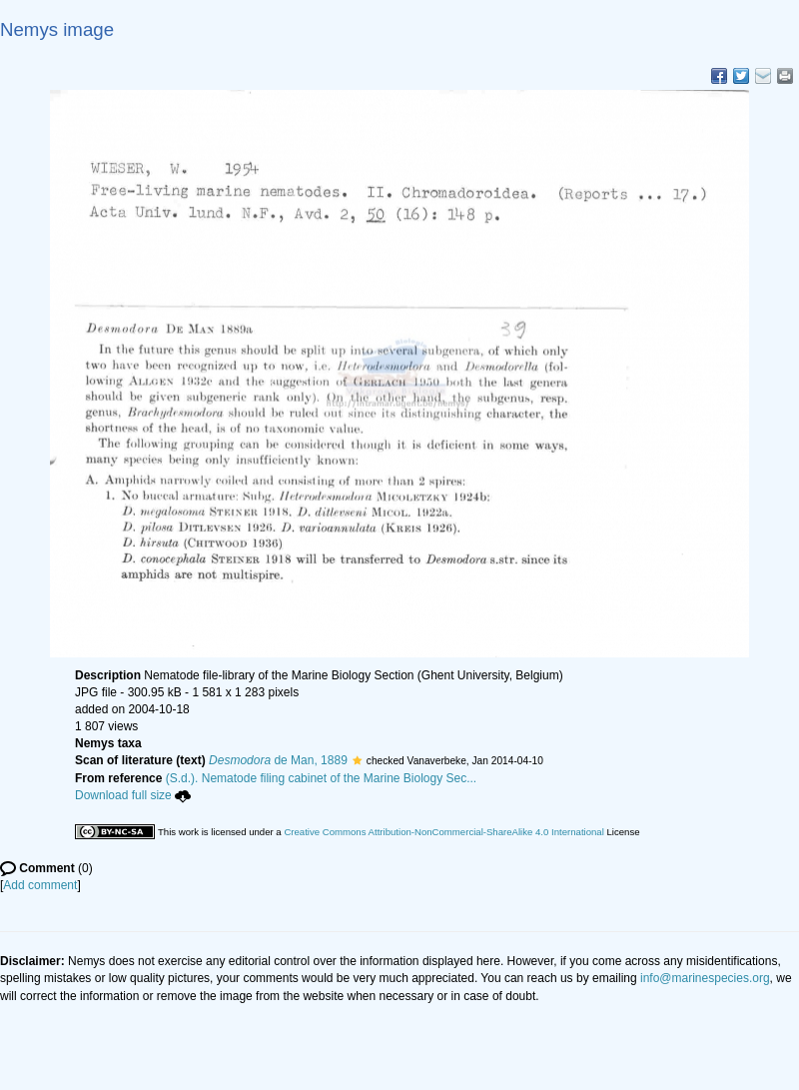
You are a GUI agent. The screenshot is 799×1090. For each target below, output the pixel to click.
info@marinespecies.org (705, 978)
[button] (357, 760)
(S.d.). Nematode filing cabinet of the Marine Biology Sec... (321, 778)
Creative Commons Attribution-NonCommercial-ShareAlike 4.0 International (443, 831)
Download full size (133, 795)
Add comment (40, 885)
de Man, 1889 (278, 760)
